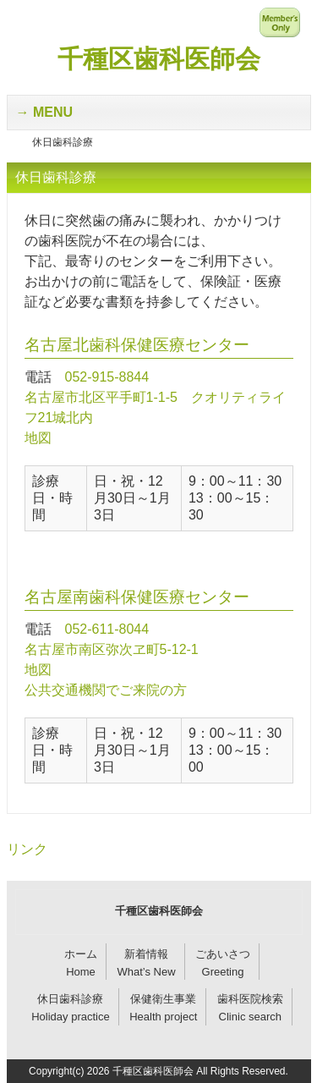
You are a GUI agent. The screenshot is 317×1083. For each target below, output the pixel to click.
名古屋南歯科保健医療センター (137, 597)
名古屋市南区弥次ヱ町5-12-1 (112, 649)
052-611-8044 (107, 629)
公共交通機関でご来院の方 (106, 690)
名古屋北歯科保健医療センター (137, 345)
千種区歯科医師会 (158, 59)
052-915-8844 (107, 377)
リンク (27, 849)
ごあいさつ (222, 954)
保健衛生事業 (163, 998)
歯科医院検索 (250, 998)
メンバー (280, 22)
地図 (38, 438)
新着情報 (146, 954)
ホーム (80, 954)
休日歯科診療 (70, 998)
